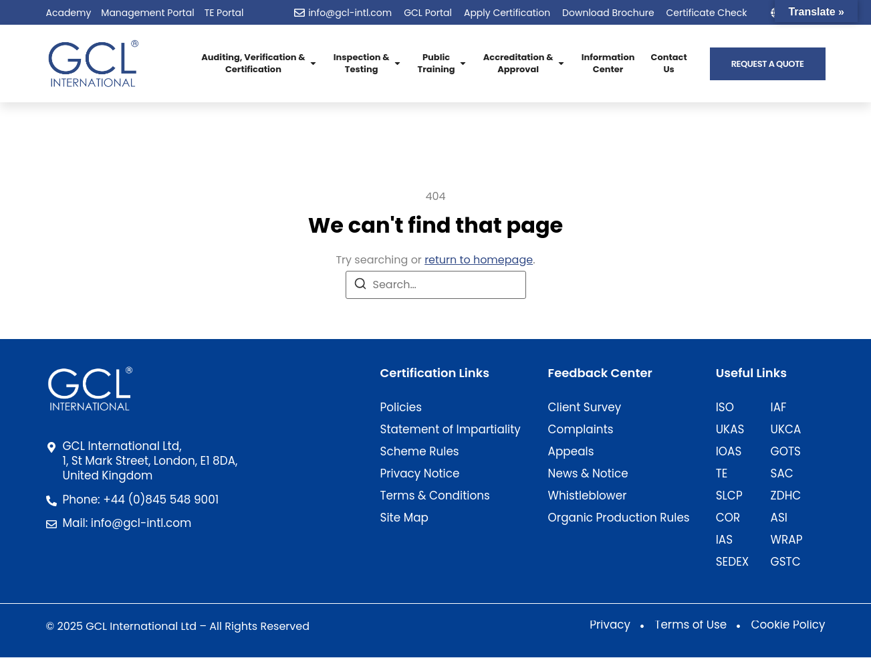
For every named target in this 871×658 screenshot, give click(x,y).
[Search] (360, 285)
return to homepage (478, 259)
